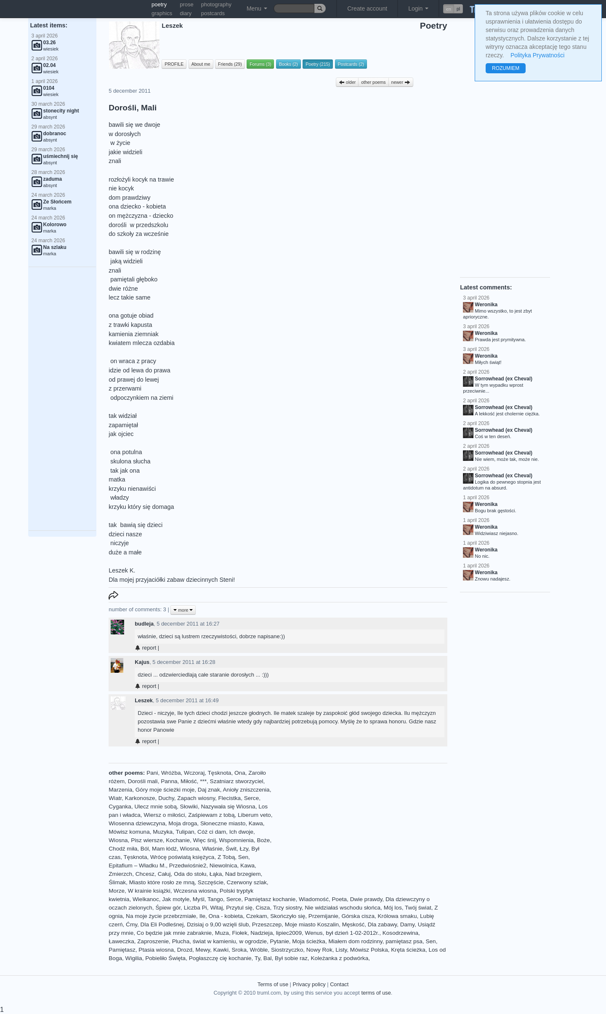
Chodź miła (123, 848)
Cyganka (120, 806)
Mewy (203, 950)
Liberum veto (254, 815)
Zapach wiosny (196, 798)
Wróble (259, 950)
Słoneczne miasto (222, 823)
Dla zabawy (382, 924)
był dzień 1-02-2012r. (352, 933)
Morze (117, 891)
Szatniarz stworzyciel (236, 781)
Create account (367, 8)
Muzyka (163, 832)
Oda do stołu (190, 874)
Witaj (216, 907)
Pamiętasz (122, 950)
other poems (373, 82)
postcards (213, 13)
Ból (145, 848)
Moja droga (182, 823)
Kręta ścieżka (408, 950)
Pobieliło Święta (165, 958)
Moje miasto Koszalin (312, 924)
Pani (152, 773)
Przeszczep (267, 924)
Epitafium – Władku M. (137, 865)
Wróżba (171, 773)
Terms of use (273, 984)
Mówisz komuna (129, 832)
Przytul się (239, 907)
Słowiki (189, 806)
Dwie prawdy (366, 899)
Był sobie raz (291, 958)
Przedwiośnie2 (187, 865)
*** (203, 781)
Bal (267, 958)
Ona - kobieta (226, 916)
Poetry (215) (318, 64)
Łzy (244, 848)
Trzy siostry (287, 907)
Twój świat (418, 907)
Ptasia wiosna (156, 950)
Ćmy (131, 924)
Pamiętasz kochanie (270, 899)
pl (458, 8)
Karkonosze (140, 798)
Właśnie (212, 848)
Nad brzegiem (243, 874)
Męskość (353, 924)
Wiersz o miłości (164, 815)
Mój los (393, 907)
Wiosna (118, 840)
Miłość (189, 781)
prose (187, 4)
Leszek (144, 700)
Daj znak (209, 790)
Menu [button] (257, 8)
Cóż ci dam (211, 832)
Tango (215, 899)
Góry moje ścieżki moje (165, 790)
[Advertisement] (62, 399)
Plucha (181, 941)
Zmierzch (120, 874)
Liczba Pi (195, 907)
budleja (144, 624)
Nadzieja (261, 933)
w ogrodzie (253, 941)
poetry (159, 4)
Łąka (216, 874)
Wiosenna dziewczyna (137, 823)
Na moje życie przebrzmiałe (161, 916)
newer (401, 82)
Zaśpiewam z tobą (211, 815)
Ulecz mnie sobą (156, 806)
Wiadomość (314, 899)
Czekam (256, 916)
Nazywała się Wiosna (228, 806)
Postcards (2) (351, 64)
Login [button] (418, 8)
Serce (251, 798)
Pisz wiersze (147, 840)
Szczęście (210, 882)
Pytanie (279, 941)
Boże (263, 840)
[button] (453, 8)
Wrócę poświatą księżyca (182, 857)
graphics (162, 13)
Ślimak (117, 882)
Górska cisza (358, 916)
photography (216, 4)
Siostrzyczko (287, 950)
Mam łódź (164, 848)
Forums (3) (260, 64)
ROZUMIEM (505, 68)
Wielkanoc (146, 899)
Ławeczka (121, 941)
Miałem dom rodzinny (355, 941)
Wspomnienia (236, 840)
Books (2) (288, 64)
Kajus (142, 662)
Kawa (256, 823)
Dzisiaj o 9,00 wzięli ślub (218, 924)
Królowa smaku (397, 916)
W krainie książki (149, 891)
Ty (257, 958)
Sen (243, 857)
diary (185, 13)
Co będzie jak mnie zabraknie (174, 933)
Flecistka (229, 798)
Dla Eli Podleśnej (162, 924)
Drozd (184, 950)
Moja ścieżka (308, 941)
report (145, 648)
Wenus (314, 933)
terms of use (376, 993)
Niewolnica (223, 865)
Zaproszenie (153, 941)
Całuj (164, 874)
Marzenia (120, 790)
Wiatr (115, 798)
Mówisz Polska (369, 950)
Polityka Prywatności (537, 55)
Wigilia (133, 958)
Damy (407, 924)
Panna (169, 781)
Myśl (199, 899)
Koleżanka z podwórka (339, 958)
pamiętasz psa (404, 941)
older (347, 82)
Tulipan (184, 832)
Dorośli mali (143, 781)
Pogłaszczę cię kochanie (220, 958)
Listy (341, 950)
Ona (239, 773)
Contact (339, 984)
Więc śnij (204, 840)
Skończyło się (287, 916)
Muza (222, 933)
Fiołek (239, 933)
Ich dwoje (241, 832)
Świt (231, 848)
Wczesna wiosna (194, 891)
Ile (202, 916)
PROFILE (174, 64)
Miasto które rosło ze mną (162, 882)
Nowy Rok (319, 950)
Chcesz (145, 874)
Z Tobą (226, 857)
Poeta (339, 899)
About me (200, 64)
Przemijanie (323, 916)
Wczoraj (194, 773)
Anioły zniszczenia (246, 790)
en (448, 8)
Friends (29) (230, 64)
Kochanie (178, 840)
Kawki (221, 950)
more (183, 610)
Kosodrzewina (400, 933)
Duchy (166, 798)
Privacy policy (308, 984)
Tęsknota (219, 773)
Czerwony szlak (247, 882)
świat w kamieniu (214, 941)
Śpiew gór (168, 907)
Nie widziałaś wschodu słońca (342, 907)
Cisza (262, 907)
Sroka (239, 950)
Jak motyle (175, 899)
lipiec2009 (289, 933)
